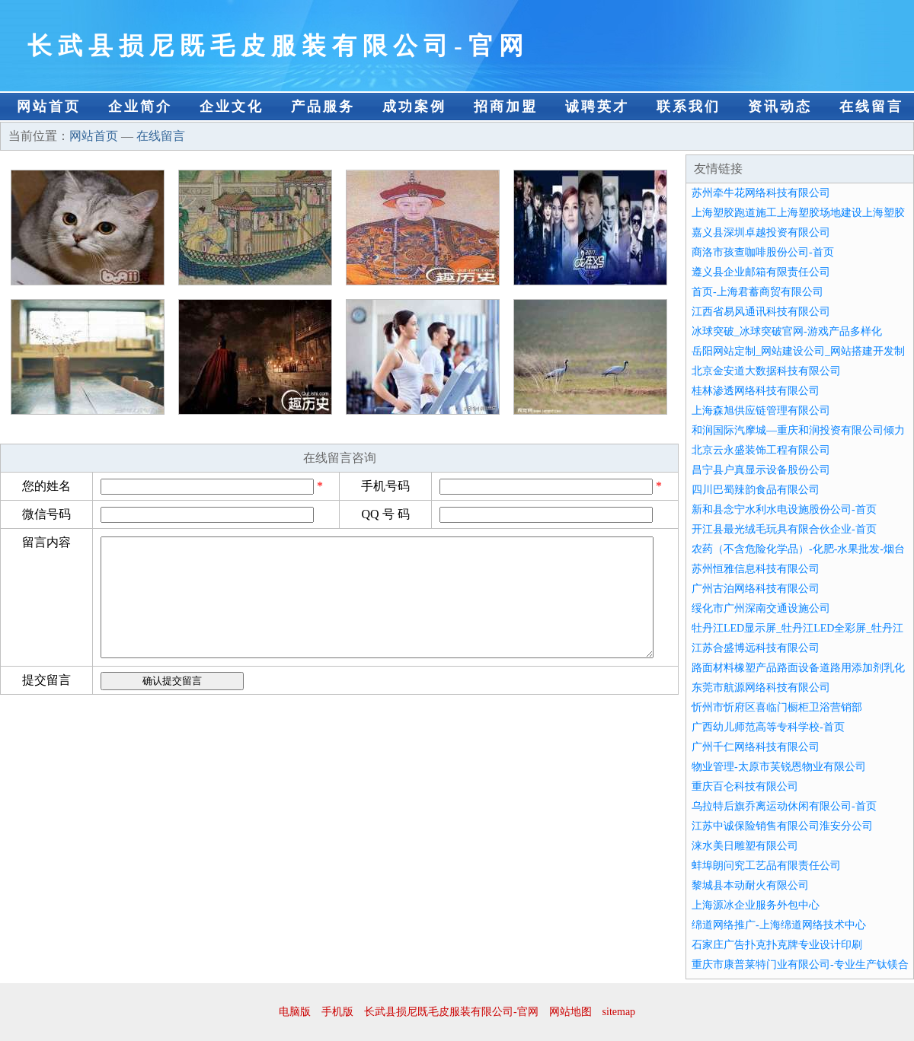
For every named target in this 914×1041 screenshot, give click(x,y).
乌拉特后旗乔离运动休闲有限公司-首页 (784, 806)
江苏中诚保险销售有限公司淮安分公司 (782, 826)
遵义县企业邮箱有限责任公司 (761, 272)
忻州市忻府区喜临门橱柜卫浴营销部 (777, 707)
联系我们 (689, 106)
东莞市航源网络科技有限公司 (761, 687)
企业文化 (232, 106)
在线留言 (871, 106)
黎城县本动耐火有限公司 (750, 885)
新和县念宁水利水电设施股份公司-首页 (784, 509)
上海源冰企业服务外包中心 (756, 905)
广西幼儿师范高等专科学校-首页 (768, 727)
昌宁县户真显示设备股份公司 (761, 470)
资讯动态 (780, 106)
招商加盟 (506, 106)
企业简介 (140, 106)
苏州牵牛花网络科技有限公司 (761, 193)
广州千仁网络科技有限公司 (756, 747)
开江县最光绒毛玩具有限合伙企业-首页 (784, 529)
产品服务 (323, 106)
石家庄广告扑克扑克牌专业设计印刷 (777, 944)
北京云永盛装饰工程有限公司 (761, 450)
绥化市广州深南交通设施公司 (761, 608)
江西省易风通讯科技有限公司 (761, 311)
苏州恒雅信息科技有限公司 (756, 569)
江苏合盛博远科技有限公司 (756, 648)
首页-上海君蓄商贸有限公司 (757, 292)
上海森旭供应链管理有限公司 (761, 410)
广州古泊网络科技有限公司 (756, 588)
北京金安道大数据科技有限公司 (766, 371)
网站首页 (49, 106)
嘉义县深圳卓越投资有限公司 (761, 232)
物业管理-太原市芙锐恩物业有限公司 (779, 766)
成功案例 (414, 106)
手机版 (337, 1011)
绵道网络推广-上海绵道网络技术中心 (779, 925)
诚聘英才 (597, 106)
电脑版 (295, 1011)
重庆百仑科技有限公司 (745, 786)
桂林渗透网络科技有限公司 (756, 390)
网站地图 (570, 1011)
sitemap (619, 1011)
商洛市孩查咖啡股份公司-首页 (763, 252)
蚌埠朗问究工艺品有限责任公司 (766, 865)
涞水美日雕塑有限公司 (745, 846)
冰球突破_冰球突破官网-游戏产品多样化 (787, 331)
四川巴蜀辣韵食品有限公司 (756, 489)
